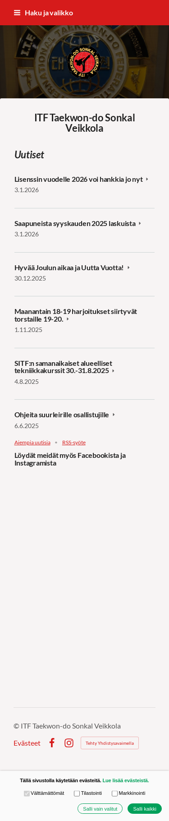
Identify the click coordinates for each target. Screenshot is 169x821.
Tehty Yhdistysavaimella (110, 743)
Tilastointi (88, 793)
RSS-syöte (74, 442)
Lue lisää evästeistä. (125, 780)
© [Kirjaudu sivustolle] (17, 725)
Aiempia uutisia (32, 442)
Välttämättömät (44, 793)
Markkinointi (128, 793)
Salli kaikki (144, 809)
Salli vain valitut (100, 809)
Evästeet (27, 743)
